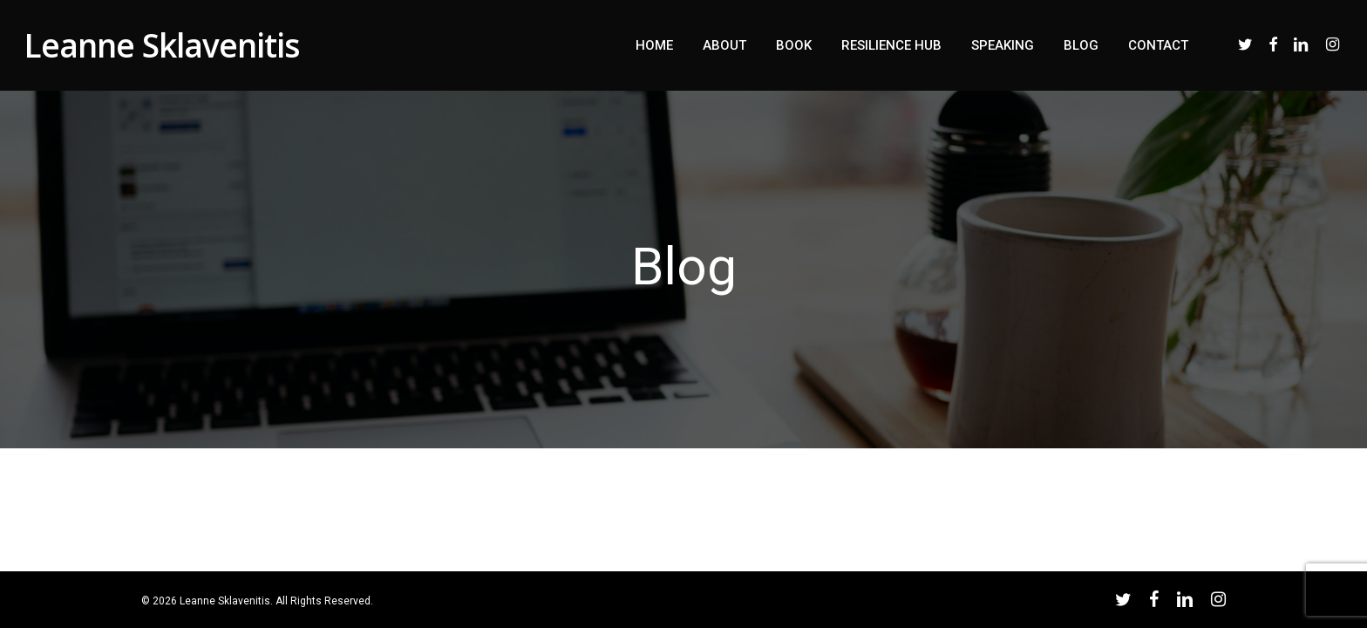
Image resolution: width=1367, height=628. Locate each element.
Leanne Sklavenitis (162, 45)
